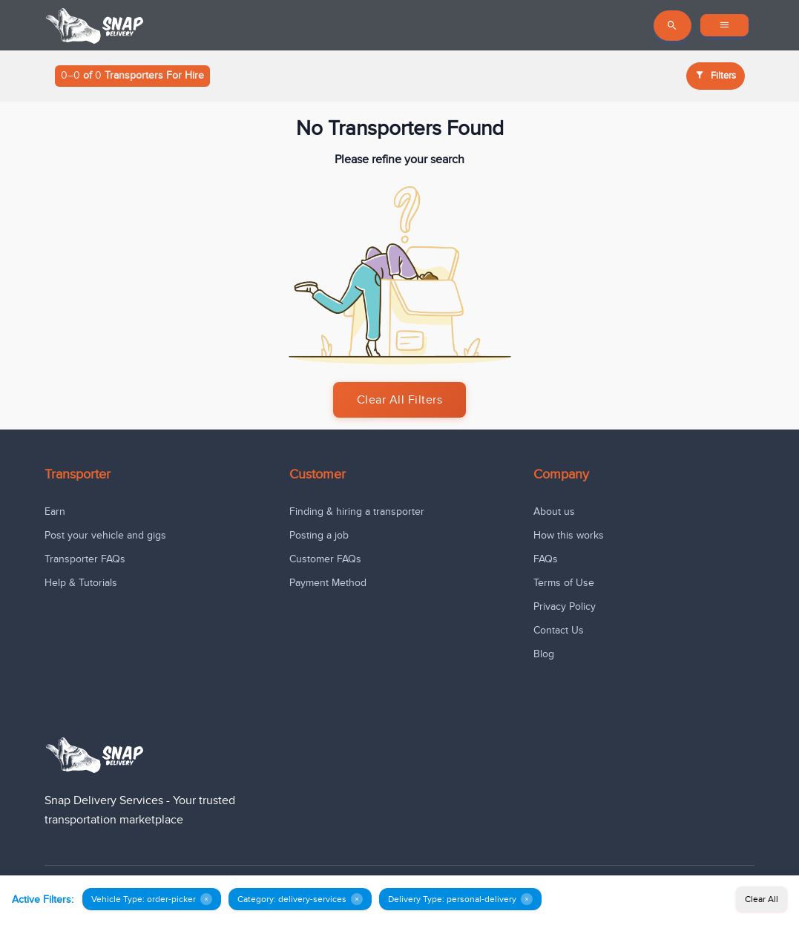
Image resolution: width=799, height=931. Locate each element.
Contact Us (558, 630)
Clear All (761, 899)
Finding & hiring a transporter (356, 511)
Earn (55, 511)
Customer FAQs (325, 559)
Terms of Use (563, 582)
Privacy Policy (564, 606)
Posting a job (319, 535)
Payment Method (327, 582)
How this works (568, 535)
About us (554, 511)
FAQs (545, 559)
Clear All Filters (400, 399)
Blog (543, 654)
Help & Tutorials (81, 582)
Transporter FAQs (85, 559)
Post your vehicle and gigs (105, 535)
